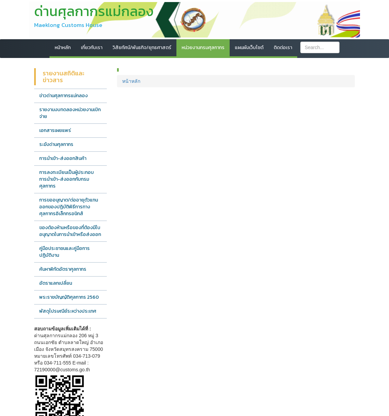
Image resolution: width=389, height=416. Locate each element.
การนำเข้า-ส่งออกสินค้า (62, 158)
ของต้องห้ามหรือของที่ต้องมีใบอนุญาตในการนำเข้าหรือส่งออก (70, 231)
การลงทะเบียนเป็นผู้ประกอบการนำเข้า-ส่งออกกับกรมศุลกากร (66, 179)
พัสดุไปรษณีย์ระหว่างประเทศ (67, 311)
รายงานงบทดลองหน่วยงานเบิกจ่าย (70, 113)
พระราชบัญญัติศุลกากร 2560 (69, 297)
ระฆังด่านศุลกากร (56, 144)
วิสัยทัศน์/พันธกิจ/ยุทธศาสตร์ (142, 47)
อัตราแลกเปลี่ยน (55, 283)
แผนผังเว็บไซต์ (249, 47)
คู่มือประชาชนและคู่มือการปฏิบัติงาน (64, 252)
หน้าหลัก (63, 47)
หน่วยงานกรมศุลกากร (203, 47)
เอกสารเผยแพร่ (55, 130)
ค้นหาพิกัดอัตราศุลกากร (62, 269)
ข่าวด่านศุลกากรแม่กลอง (63, 95)
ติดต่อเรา (283, 47)
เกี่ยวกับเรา (91, 47)
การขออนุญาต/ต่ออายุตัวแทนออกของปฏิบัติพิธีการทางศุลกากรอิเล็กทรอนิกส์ (68, 206)
